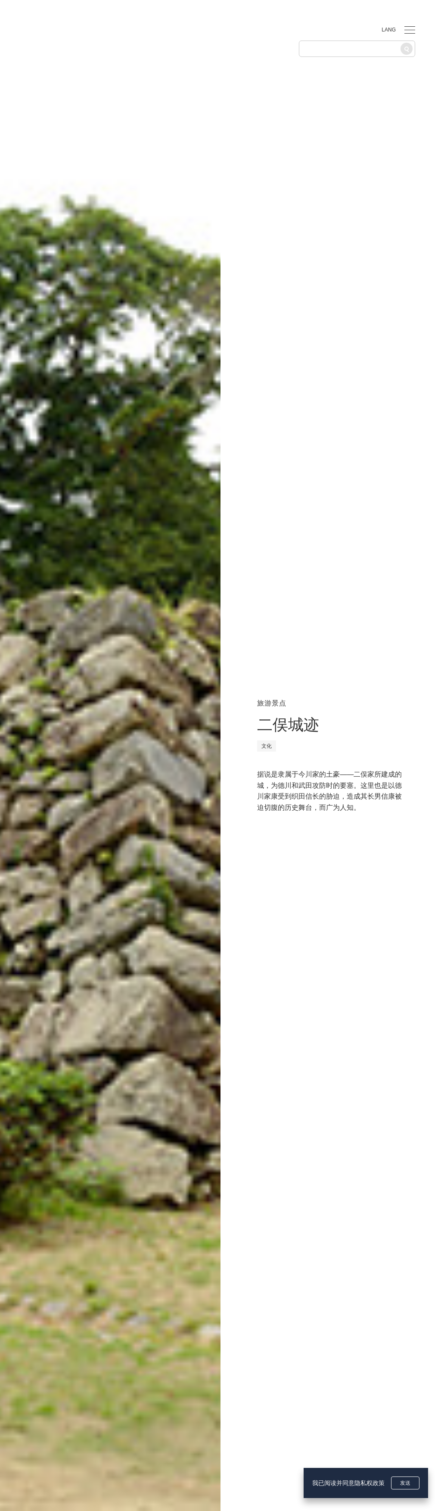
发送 (405, 1483)
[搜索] (407, 49)
